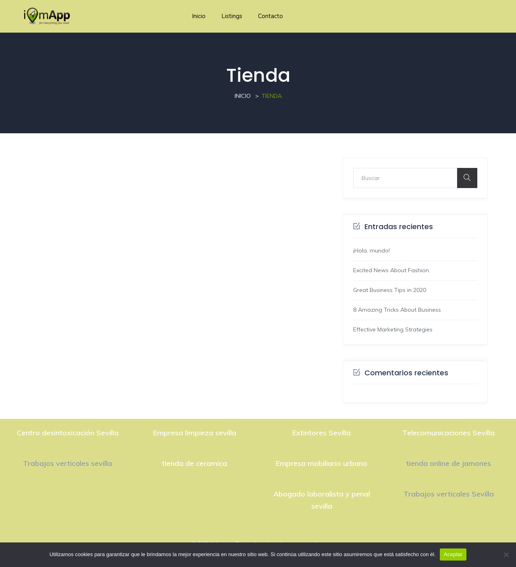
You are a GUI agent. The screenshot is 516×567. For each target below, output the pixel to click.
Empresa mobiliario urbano (321, 463)
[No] (506, 554)
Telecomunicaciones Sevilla (448, 432)
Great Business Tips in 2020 (389, 290)
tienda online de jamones (448, 463)
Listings (231, 16)
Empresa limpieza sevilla (194, 432)
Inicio (199, 16)
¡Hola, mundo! (371, 250)
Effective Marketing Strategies (393, 329)
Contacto (270, 16)
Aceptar (453, 554)
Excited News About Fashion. (391, 270)
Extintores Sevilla (321, 432)
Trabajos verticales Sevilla (449, 494)
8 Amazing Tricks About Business (397, 309)
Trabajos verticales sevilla (67, 463)
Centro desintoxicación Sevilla (68, 432)
